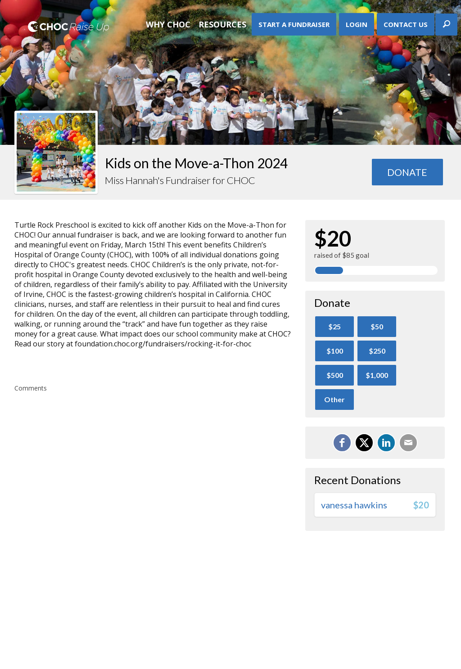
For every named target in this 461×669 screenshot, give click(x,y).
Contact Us (406, 24)
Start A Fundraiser (294, 24)
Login (356, 24)
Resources (222, 24)
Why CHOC (168, 24)
